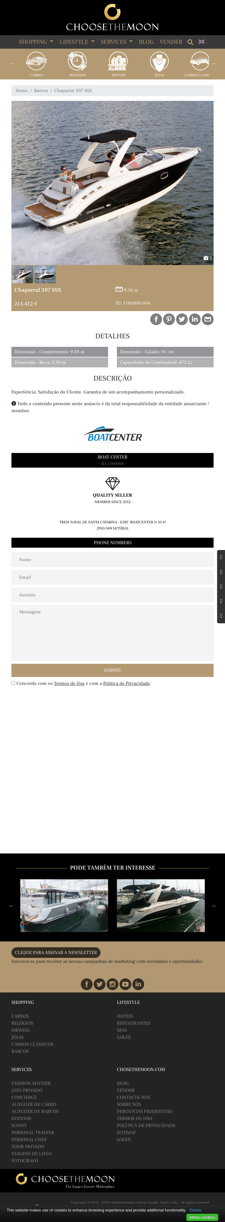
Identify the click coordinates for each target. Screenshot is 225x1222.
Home (22, 91)
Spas (122, 1030)
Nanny (19, 1125)
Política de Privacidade (126, 683)
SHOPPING (33, 42)
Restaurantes (133, 1023)
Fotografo (24, 1161)
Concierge (24, 1097)
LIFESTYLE (74, 42)
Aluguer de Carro (33, 1104)
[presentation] (49, 701)
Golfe (124, 1037)
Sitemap (126, 1133)
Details (196, 1210)
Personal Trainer (32, 1133)
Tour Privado (27, 1147)
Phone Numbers (113, 543)
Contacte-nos (133, 1097)
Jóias (159, 75)
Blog (146, 42)
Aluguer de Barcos (35, 1111)
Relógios (77, 75)
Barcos (41, 91)
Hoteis (125, 1016)
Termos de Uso (69, 683)
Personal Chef (29, 1140)
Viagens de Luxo (31, 1154)
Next (214, 63)
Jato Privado (26, 1090)
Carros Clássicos (200, 75)
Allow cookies (202, 1217)
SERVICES (114, 42)
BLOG (123, 1083)
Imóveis (118, 75)
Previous (11, 63)
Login (124, 1140)
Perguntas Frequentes (144, 1111)
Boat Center (112, 457)
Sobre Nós (129, 1104)
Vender (171, 42)
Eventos (21, 1118)
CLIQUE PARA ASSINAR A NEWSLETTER (56, 952)
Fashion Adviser (31, 1083)
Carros (36, 75)
